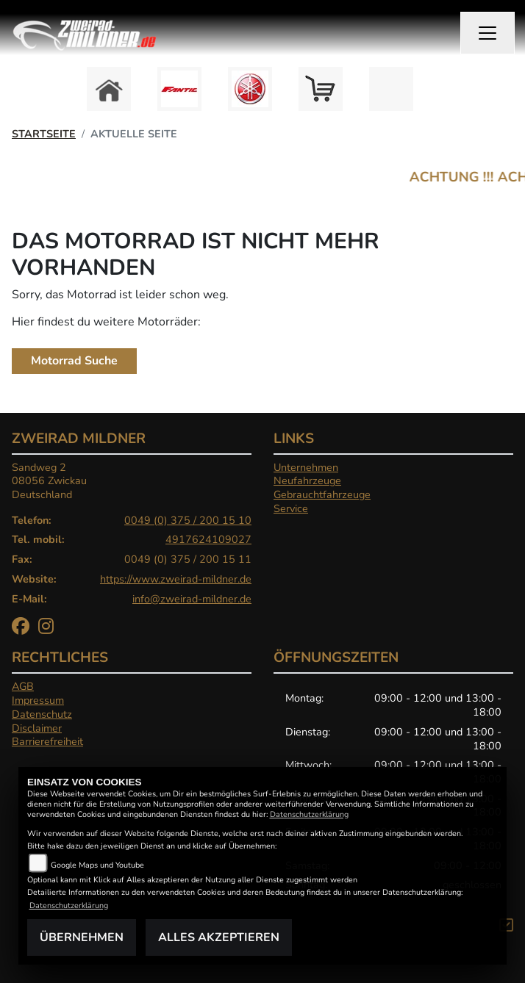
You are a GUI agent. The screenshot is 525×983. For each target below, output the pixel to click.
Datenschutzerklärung (309, 814)
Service (291, 508)
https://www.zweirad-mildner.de (175, 579)
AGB (23, 686)
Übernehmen (82, 937)
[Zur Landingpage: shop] (321, 89)
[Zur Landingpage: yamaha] (250, 89)
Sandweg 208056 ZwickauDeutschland (49, 481)
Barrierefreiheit (47, 741)
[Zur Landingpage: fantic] (179, 89)
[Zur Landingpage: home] (109, 89)
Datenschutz (42, 714)
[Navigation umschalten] (487, 33)
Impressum (38, 700)
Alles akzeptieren (218, 937)
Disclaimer (37, 728)
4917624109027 (208, 539)
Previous (84, 92)
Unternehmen (306, 467)
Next (441, 92)
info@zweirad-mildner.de (191, 598)
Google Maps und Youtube (97, 865)
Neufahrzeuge (307, 480)
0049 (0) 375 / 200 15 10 (187, 520)
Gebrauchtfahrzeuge (322, 494)
